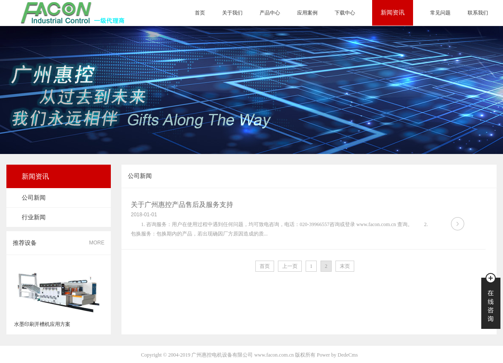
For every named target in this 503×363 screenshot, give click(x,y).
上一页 (290, 266)
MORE (96, 243)
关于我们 (232, 13)
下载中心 (345, 13)
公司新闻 (34, 198)
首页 (200, 13)
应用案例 (307, 13)
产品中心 (270, 13)
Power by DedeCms (337, 355)
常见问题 (440, 13)
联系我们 (478, 13)
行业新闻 (34, 217)
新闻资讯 (393, 12)
